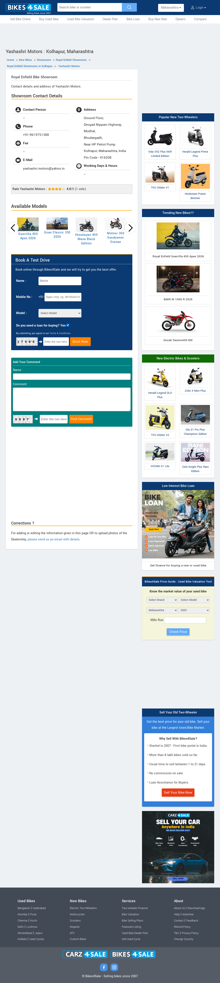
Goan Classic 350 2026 (57, 234)
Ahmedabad (25, 933)
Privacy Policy (190, 933)
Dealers (180, 19)
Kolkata (22, 939)
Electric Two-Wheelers (83, 908)
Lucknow (31, 927)
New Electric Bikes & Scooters (178, 358)
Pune (33, 914)
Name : (21, 281)
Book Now (80, 341)
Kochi (33, 921)
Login (198, 7)
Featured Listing (131, 927)
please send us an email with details (54, 539)
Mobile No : (24, 297)
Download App (196, 908)
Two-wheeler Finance (135, 908)
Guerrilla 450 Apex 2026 (28, 236)
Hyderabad (39, 908)
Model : (21, 313)
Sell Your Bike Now (178, 792)
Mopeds (74, 927)
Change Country (183, 939)
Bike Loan (133, 19)
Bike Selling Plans (132, 921)
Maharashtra (171, 7)
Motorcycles (77, 914)
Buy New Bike (157, 19)
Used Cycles (36, 939)
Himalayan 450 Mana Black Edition (86, 239)
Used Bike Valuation (80, 19)
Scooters (75, 921)
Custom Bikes (78, 939)
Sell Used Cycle (131, 939)
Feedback (192, 921)
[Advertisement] (110, 35)
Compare (200, 19)
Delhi (21, 927)
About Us (179, 908)
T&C (176, 933)
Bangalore (24, 908)
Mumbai (23, 914)
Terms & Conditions (60, 333)
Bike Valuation (130, 914)
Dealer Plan (110, 19)
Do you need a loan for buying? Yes (41, 325)
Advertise (188, 914)
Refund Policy (182, 927)
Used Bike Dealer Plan (135, 933)
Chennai (23, 921)
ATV (72, 933)
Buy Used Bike (48, 19)
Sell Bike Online (20, 19)
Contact (178, 921)
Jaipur (39, 933)
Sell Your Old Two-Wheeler (178, 712)
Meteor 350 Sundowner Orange (115, 237)
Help (177, 914)
